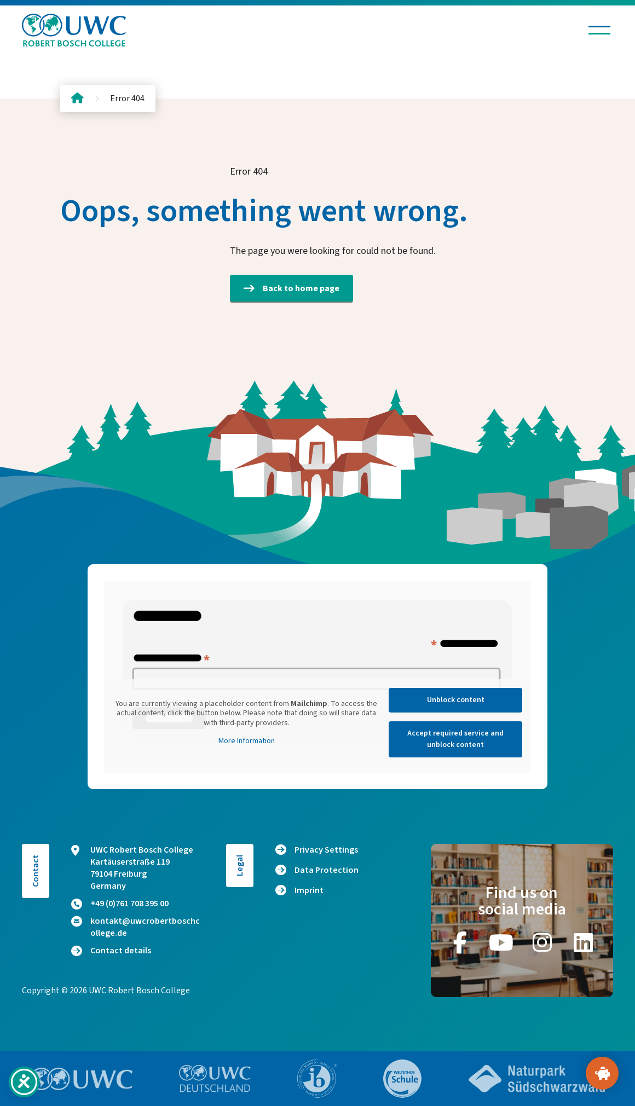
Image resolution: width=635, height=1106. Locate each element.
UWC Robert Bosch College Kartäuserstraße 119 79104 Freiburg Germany (132, 868)
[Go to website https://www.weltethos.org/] (402, 1078)
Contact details (111, 951)
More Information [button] (246, 741)
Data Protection (327, 870)
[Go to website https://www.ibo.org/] (317, 1078)
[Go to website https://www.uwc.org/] (81, 1078)
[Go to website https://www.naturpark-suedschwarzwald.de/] (537, 1079)
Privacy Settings (326, 850)
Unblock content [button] (455, 699)
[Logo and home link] (74, 30)
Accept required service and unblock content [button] (455, 739)
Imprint (309, 890)
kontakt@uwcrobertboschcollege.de (135, 927)
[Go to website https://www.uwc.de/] (215, 1079)
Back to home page (291, 288)
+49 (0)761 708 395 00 (120, 903)
